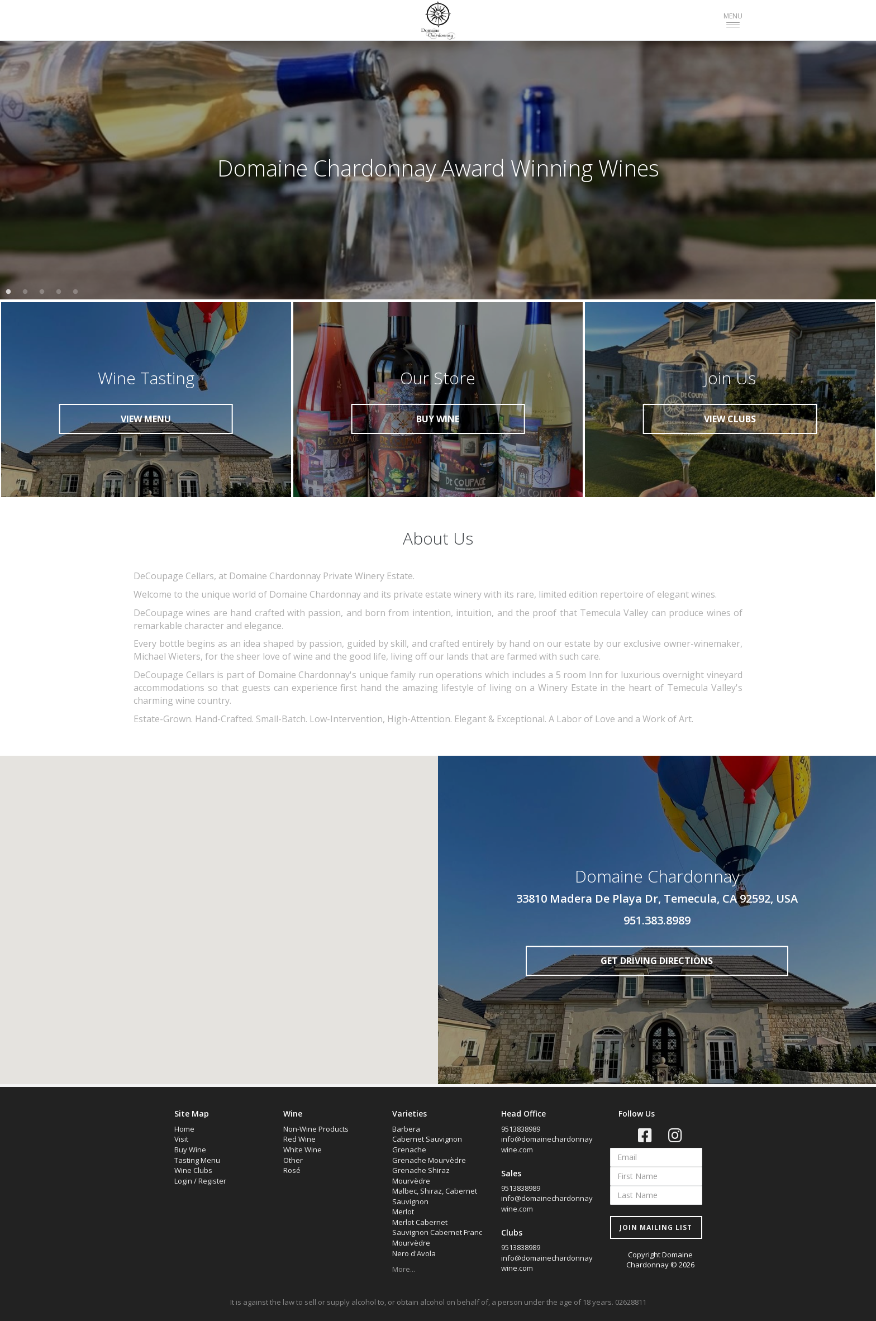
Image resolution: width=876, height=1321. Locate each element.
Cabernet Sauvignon (427, 1139)
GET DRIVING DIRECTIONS (657, 961)
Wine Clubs (193, 1170)
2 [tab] (25, 292)
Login (183, 1181)
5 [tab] (75, 292)
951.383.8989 (657, 920)
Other (293, 1160)
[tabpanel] (438, 168)
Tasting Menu (197, 1160)
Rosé (292, 1170)
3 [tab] (41, 292)
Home (184, 1129)
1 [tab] (8, 292)
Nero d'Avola (414, 1253)
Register (212, 1181)
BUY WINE (437, 419)
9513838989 (520, 1129)
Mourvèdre (411, 1243)
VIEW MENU (146, 419)
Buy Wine (190, 1149)
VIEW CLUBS (730, 419)
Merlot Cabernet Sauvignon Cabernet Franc (437, 1227)
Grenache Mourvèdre (429, 1160)
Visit (181, 1139)
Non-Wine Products (316, 1129)
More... (403, 1269)
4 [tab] (58, 292)
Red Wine (299, 1139)
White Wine (302, 1149)
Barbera (406, 1129)
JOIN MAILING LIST (656, 1227)
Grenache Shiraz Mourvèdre (421, 1175)
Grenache (409, 1149)
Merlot (403, 1211)
